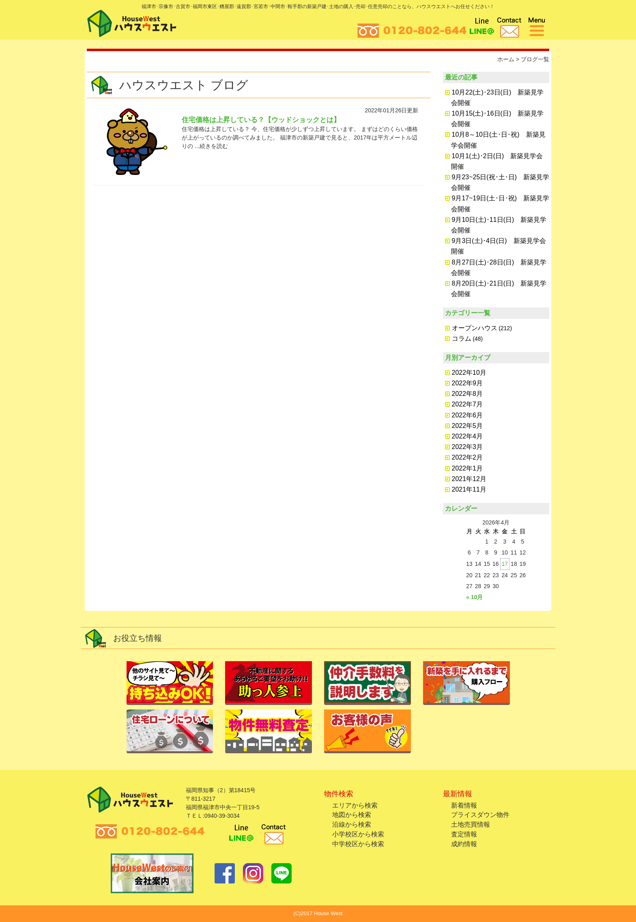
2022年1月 (467, 468)
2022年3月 (467, 446)
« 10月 (474, 597)
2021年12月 (469, 478)
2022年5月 (467, 425)
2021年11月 (469, 489)
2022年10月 (469, 372)
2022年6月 (467, 415)
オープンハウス (474, 328)
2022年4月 (467, 436)
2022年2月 (467, 457)
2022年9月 (467, 383)
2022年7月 (467, 404)
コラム (461, 338)
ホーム (505, 59)
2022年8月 (467, 393)
